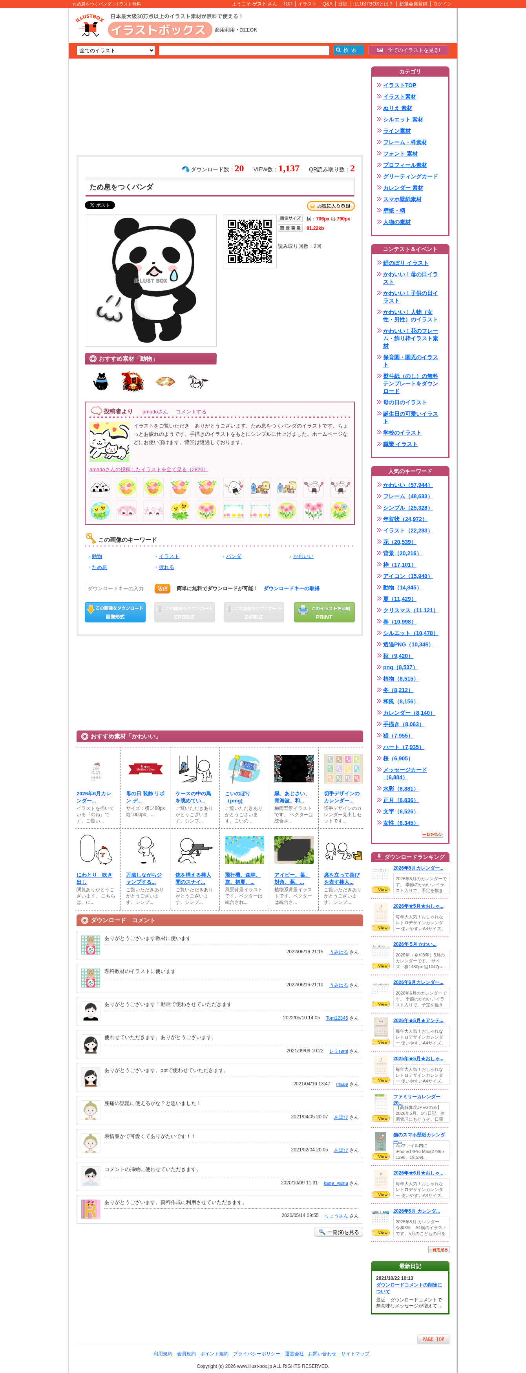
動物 (97, 556)
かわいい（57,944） (408, 485)
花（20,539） (399, 542)
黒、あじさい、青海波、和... (292, 797)
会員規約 (186, 1353)
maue (342, 1084)
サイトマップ (355, 1353)
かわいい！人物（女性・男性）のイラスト (410, 316)
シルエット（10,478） (410, 633)
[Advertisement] (31, 130)
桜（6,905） (398, 758)
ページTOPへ (433, 1339)
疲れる (166, 567)
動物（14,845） (402, 587)
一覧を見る (432, 834)
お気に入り (331, 206)
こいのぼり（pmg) (237, 797)
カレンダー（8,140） (409, 713)
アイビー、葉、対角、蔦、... (292, 878)
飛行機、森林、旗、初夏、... (243, 878)
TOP (287, 4)
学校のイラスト (402, 433)
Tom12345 (337, 1018)
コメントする (191, 412)
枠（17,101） (399, 565)
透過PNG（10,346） (408, 644)
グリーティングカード (410, 176)
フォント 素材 (400, 154)
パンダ (233, 556)
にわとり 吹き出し (94, 878)
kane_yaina (336, 1183)
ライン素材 (397, 131)
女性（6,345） (401, 823)
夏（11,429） (399, 599)
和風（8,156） (401, 701)
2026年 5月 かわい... (415, 944)
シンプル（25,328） (408, 508)
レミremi (338, 1051)
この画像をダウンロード (115, 612)
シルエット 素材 (403, 119)
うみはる (338, 952)
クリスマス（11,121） (410, 610)
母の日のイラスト (405, 402)
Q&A (328, 4)
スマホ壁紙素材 (402, 199)
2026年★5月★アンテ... (418, 1020)
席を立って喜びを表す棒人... (342, 878)
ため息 (99, 567)
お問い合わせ (322, 1353)
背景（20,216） (402, 553)
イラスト (307, 4)
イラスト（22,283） (408, 530)
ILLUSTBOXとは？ (373, 4)
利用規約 (162, 1353)
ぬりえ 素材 (397, 108)
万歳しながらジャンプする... (144, 878)
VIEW (381, 890)
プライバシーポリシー (256, 1353)
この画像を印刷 (324, 612)
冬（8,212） (398, 690)
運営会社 (294, 1353)
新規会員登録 (413, 4)
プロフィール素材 (405, 165)
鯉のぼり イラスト (406, 263)
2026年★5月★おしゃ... (418, 906)
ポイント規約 (214, 1353)
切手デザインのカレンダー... (342, 797)
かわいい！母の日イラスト (410, 278)
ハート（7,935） (403, 747)
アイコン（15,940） (408, 576)
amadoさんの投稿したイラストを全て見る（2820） (148, 469)
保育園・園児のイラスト (410, 361)
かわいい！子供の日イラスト (410, 297)
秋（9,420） (398, 656)
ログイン (442, 4)
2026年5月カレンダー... (418, 868)
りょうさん (336, 1216)
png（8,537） (400, 667)
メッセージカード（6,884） (405, 773)
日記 (342, 4)
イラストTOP (399, 85)
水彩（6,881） (401, 789)
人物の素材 (397, 222)
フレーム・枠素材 (405, 142)
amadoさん (155, 412)
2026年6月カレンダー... (94, 797)
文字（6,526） (401, 811)
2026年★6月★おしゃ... (418, 1173)
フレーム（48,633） (408, 496)
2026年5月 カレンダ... (416, 1211)
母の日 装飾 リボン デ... (145, 797)
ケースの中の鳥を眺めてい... (193, 797)
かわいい (303, 556)
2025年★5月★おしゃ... (418, 1058)
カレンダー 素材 (403, 188)
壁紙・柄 (394, 210)
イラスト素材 (399, 97)
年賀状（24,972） (405, 519)
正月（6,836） (401, 800)
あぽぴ (341, 1117)
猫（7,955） (398, 735)
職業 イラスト (400, 444)
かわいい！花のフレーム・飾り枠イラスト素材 (410, 338)
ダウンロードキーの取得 (291, 588)
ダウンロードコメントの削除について (409, 1288)
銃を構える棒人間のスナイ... (193, 878)
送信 (162, 588)
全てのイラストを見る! (408, 50)
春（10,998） (399, 622)
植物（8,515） (401, 678)
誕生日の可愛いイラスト (410, 417)
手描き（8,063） (403, 724)
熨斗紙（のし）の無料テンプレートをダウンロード (410, 383)
